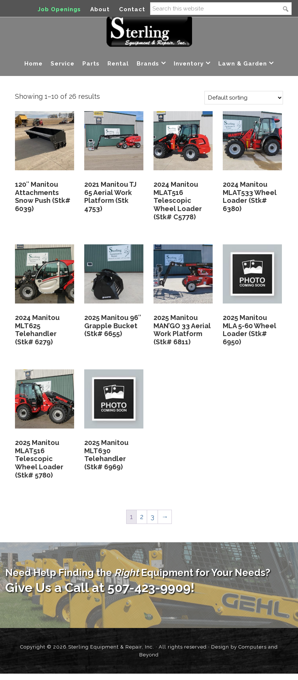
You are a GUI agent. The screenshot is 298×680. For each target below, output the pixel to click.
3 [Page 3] (152, 523)
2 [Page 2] (141, 523)
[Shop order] (243, 104)
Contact (132, 9)
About (100, 9)
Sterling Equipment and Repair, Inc (149, 37)
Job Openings (59, 9)
